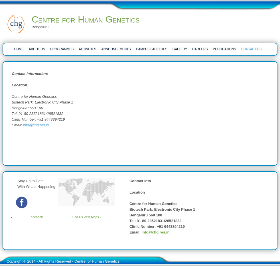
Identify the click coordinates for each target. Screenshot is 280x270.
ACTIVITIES (87, 49)
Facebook (29, 217)
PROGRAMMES (62, 49)
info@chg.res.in (36, 125)
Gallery (180, 49)
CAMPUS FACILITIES (151, 49)
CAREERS (200, 49)
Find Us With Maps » (87, 217)
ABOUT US (37, 49)
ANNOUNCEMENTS (116, 49)
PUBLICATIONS (224, 49)
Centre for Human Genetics (86, 19)
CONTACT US (251, 49)
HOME (19, 49)
